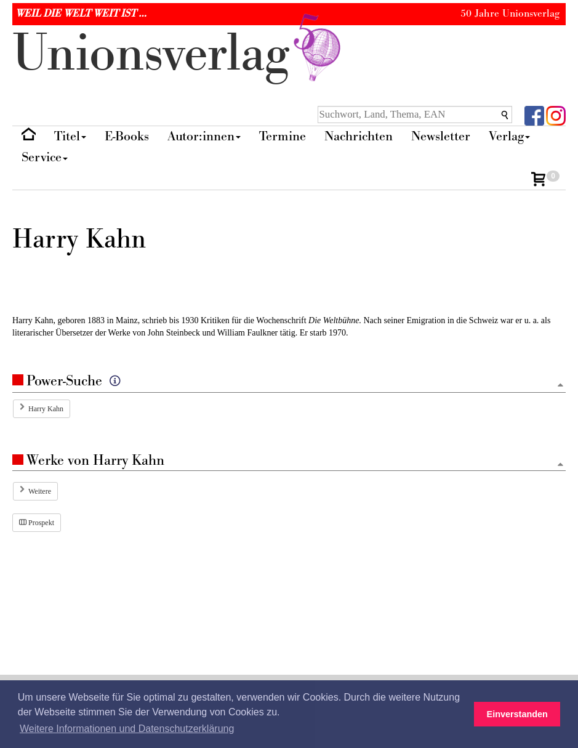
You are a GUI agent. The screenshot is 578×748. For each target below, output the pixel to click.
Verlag (509, 136)
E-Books (127, 136)
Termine (282, 136)
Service (45, 157)
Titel (70, 136)
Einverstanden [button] (517, 714)
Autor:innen (204, 136)
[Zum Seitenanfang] (560, 385)
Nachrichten (358, 136)
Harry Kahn (45, 408)
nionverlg (179, 54)
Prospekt (36, 522)
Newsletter (440, 136)
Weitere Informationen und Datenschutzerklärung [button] (127, 728)
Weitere (39, 491)
